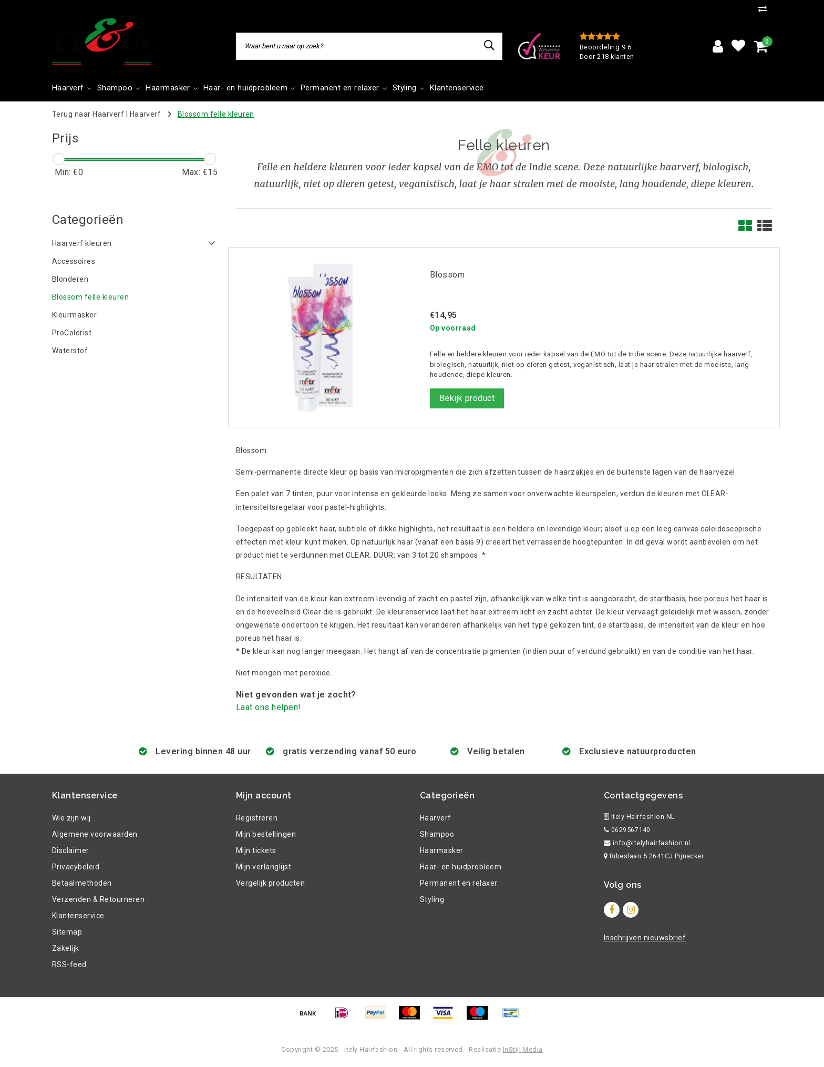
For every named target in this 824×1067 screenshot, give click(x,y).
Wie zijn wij (71, 818)
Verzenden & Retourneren (98, 899)
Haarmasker (442, 850)
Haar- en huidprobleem (460, 867)
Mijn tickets (256, 850)
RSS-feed (69, 964)
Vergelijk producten (270, 883)
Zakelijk (65, 948)
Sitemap (67, 932)
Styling (432, 899)
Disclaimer (70, 850)
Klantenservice (78, 915)
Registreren (256, 818)
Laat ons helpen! (268, 707)
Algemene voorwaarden (95, 834)
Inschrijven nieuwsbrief (645, 937)
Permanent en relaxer (459, 883)
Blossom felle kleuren (216, 114)
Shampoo (437, 834)
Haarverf (145, 114)
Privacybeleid (75, 867)
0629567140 (627, 830)
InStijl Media (523, 1049)
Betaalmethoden (82, 883)
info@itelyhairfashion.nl (647, 843)
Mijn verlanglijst (263, 867)
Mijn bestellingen (266, 834)
